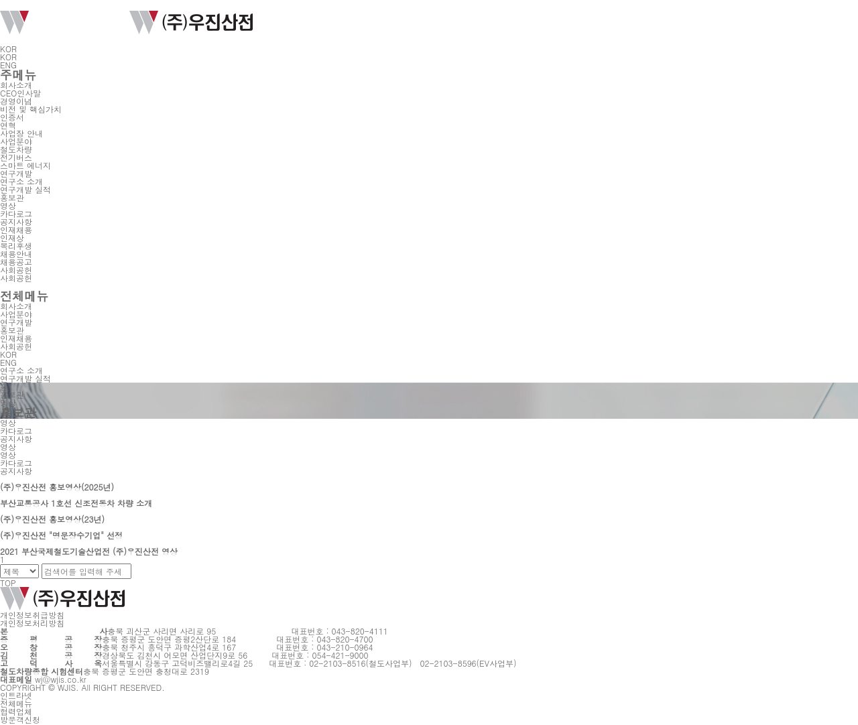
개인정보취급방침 (32, 614)
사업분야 (16, 141)
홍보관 (12, 197)
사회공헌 (16, 269)
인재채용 (16, 229)
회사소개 (16, 84)
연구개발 (16, 173)
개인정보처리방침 (32, 623)
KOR (12, 48)
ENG (8, 64)
